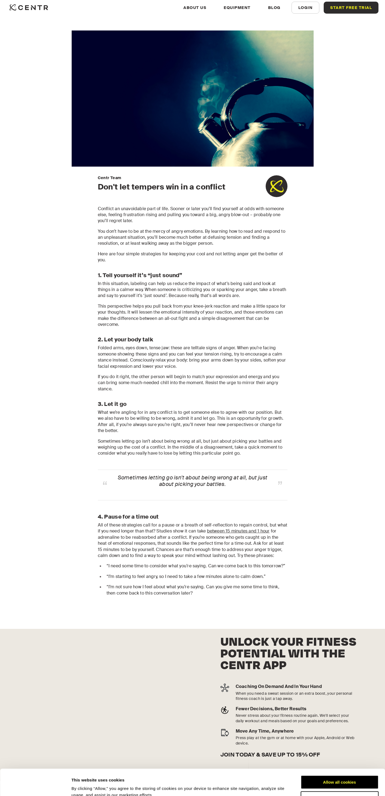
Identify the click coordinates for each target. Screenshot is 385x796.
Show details (84, 785)
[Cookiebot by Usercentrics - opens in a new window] (35, 785)
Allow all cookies (339, 757)
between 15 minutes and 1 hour (238, 531)
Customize (339, 773)
